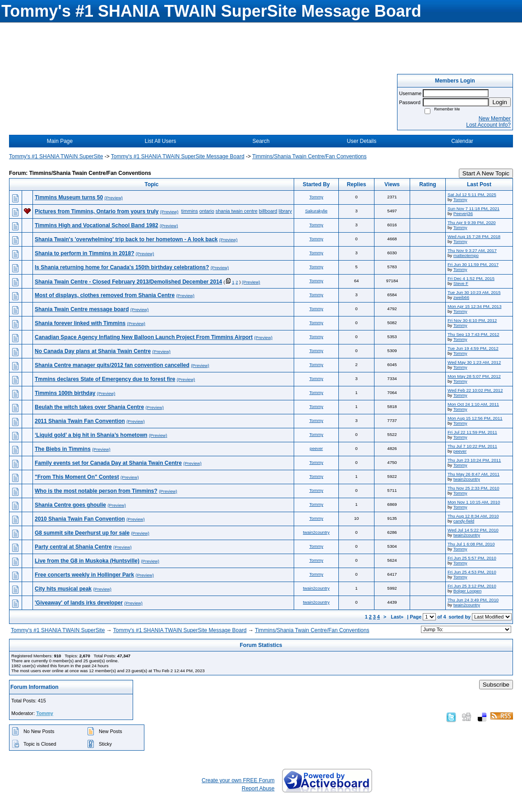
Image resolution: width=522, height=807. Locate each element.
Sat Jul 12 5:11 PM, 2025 (472, 194)
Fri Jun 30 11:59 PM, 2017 (473, 264)
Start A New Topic (485, 173)
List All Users (160, 141)
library (285, 211)
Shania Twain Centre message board (82, 309)
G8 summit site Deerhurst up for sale (82, 533)
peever (316, 448)
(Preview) (114, 197)
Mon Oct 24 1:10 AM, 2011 (473, 404)
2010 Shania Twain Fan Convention (80, 519)
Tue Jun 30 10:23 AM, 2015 (474, 292)
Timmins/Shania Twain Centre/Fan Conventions (309, 156)
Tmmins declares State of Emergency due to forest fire (105, 379)
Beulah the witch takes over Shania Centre (89, 407)
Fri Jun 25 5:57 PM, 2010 (472, 557)
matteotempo (466, 255)
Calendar (462, 141)
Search (260, 141)
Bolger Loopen (467, 590)
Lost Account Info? (488, 125)
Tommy (316, 196)
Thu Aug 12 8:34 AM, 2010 (473, 516)
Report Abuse (258, 788)
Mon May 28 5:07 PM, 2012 (474, 376)
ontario (206, 211)
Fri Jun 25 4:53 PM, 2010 (472, 571)
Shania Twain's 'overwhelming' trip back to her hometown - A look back (126, 239)
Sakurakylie (316, 210)
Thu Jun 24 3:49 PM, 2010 (473, 599)
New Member (495, 118)
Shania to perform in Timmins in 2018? (84, 253)
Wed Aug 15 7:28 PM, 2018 (474, 236)
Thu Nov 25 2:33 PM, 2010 (473, 488)
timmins (189, 211)
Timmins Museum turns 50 (69, 197)
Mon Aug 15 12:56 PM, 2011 (475, 418)
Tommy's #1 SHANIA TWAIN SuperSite (56, 156)
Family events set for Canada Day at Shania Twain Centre (108, 463)
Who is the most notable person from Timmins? (96, 491)
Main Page (60, 141)
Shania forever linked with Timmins (80, 323)
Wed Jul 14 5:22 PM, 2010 (473, 529)
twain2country (466, 479)
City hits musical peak (63, 589)
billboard (268, 211)
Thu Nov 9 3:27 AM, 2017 (472, 250)
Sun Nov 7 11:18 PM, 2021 (473, 208)
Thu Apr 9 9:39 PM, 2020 (472, 222)
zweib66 (461, 297)
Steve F (460, 283)
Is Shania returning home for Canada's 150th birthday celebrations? (122, 267)
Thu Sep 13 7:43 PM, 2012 (473, 334)
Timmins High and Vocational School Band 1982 (96, 225)
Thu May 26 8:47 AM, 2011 (473, 474)
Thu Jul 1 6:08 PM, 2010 (471, 543)
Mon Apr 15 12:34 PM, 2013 (474, 306)
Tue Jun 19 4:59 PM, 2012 (473, 348)
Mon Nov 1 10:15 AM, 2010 (474, 502)
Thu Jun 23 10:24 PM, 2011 (474, 460)
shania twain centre (237, 211)
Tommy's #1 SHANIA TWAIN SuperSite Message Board (178, 156)
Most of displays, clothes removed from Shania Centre (105, 295)
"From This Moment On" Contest (77, 477)
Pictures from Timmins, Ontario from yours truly (97, 211)
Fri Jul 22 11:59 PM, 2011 (472, 432)
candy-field (463, 520)
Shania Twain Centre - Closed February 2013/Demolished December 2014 (128, 282)
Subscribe (496, 684)
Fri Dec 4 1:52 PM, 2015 (471, 278)
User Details (361, 141)
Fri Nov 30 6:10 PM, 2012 (472, 320)
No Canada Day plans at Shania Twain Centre (93, 351)
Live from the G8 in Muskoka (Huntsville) (87, 561)
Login (499, 102)
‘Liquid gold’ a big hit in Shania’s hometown (91, 435)
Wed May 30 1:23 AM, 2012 (474, 362)
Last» (398, 616)
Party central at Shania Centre (73, 547)
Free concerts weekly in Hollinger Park (84, 575)
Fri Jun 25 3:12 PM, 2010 (472, 585)
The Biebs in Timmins (63, 449)
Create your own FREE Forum (238, 780)
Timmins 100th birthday (65, 393)
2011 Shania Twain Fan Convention (80, 421)
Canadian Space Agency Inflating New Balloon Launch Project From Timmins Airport (144, 337)
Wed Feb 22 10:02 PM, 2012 (475, 390)
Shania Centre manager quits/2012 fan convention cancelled (112, 365)
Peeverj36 (463, 213)
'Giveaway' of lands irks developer (79, 603)
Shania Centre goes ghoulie (70, 505)
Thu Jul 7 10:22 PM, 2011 (472, 446)
